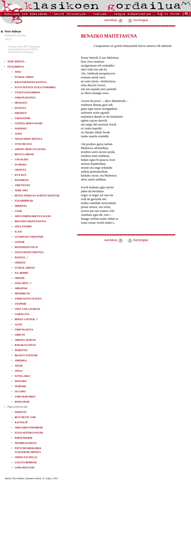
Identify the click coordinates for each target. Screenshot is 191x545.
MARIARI (20, 386)
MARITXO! (21, 350)
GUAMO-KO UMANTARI (29, 236)
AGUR (18, 324)
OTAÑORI (20, 303)
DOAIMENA (22, 180)
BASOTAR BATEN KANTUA (31, 82)
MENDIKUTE (22, 293)
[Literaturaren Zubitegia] (21, 52)
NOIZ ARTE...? (23, 283)
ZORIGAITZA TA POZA (28, 298)
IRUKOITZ (21, 102)
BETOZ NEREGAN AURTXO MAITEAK (37, 195)
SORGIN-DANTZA (25, 97)
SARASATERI (22, 118)
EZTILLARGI (22, 376)
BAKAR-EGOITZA (25, 345)
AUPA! (18, 133)
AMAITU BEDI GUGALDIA (30, 149)
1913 (8, 39)
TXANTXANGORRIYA (27, 92)
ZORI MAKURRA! (25, 396)
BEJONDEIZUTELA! (26, 247)
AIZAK (19, 365)
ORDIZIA (20, 262)
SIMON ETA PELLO (26, 457)
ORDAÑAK (21, 288)
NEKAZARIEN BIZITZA (28, 138)
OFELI (18, 370)
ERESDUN (21, 113)
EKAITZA (20, 108)
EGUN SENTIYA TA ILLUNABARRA (35, 87)
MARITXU (21, 412)
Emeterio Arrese (15, 35)
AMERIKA (21, 360)
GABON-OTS (22, 314)
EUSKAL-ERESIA (25, 267)
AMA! (18, 71)
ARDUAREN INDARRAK (29, 427)
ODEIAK (20, 278)
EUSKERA (21, 164)
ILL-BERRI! (21, 273)
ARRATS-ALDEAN (25, 340)
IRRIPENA (21, 205)
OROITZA (20, 169)
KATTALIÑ (21, 422)
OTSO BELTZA (23, 144)
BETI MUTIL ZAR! (25, 417)
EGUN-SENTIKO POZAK (29, 432)
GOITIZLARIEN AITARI (28, 123)
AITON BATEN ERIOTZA (29, 252)
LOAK (18, 211)
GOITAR (20, 242)
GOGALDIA (21, 159)
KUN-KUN (21, 175)
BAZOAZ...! (21, 257)
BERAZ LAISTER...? (26, 319)
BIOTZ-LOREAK (24, 154)
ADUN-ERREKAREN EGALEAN (33, 216)
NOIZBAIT (21, 128)
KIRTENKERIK (23, 437)
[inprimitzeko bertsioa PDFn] (23, 49)
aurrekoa (113, 20)
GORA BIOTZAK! (25, 467)
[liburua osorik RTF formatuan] (24, 46)
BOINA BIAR (22, 401)
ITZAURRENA (15, 66)
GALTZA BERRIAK (26, 462)
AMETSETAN (22, 185)
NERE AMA (21, 190)
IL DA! (18, 231)
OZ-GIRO (20, 391)
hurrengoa (137, 20)
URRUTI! (20, 334)
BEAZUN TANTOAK (26, 355)
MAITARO (21, 381)
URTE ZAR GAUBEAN (27, 309)
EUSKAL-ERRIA (24, 77)
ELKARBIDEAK (24, 200)
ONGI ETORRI (23, 226)
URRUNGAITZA (24, 329)
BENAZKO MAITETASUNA (30, 221)
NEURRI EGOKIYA (26, 443)
